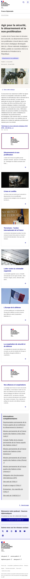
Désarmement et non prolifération (10, 58)
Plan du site (3, 565)
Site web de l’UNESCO (11, 495)
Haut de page (25, 505)
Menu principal (27, 2)
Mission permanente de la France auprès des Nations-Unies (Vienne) (14, 469)
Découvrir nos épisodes (14, 519)
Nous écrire (18, 568)
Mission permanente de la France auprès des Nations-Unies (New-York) (14, 433)
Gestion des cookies (6, 570)
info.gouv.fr (4, 556)
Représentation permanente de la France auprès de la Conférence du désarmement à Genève (14, 424)
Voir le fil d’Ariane (4, 15)
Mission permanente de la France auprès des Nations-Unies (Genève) (14, 451)
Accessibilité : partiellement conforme (15, 565)
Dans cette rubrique (9, 89)
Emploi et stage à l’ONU (11, 485)
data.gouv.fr (17, 559)
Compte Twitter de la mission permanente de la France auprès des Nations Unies (14, 442)
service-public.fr (15, 556)
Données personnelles (10, 568)
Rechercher (23, 2)
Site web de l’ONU (9, 481)
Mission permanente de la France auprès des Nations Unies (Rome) (15, 459)
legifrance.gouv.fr (6, 559)
